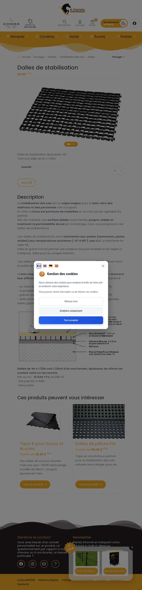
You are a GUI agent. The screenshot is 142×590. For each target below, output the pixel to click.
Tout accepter (71, 320)
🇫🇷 (39, 265)
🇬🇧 (44, 265)
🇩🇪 (50, 265)
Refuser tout (71, 301)
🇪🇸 (56, 265)
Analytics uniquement (71, 310)
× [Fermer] (103, 266)
